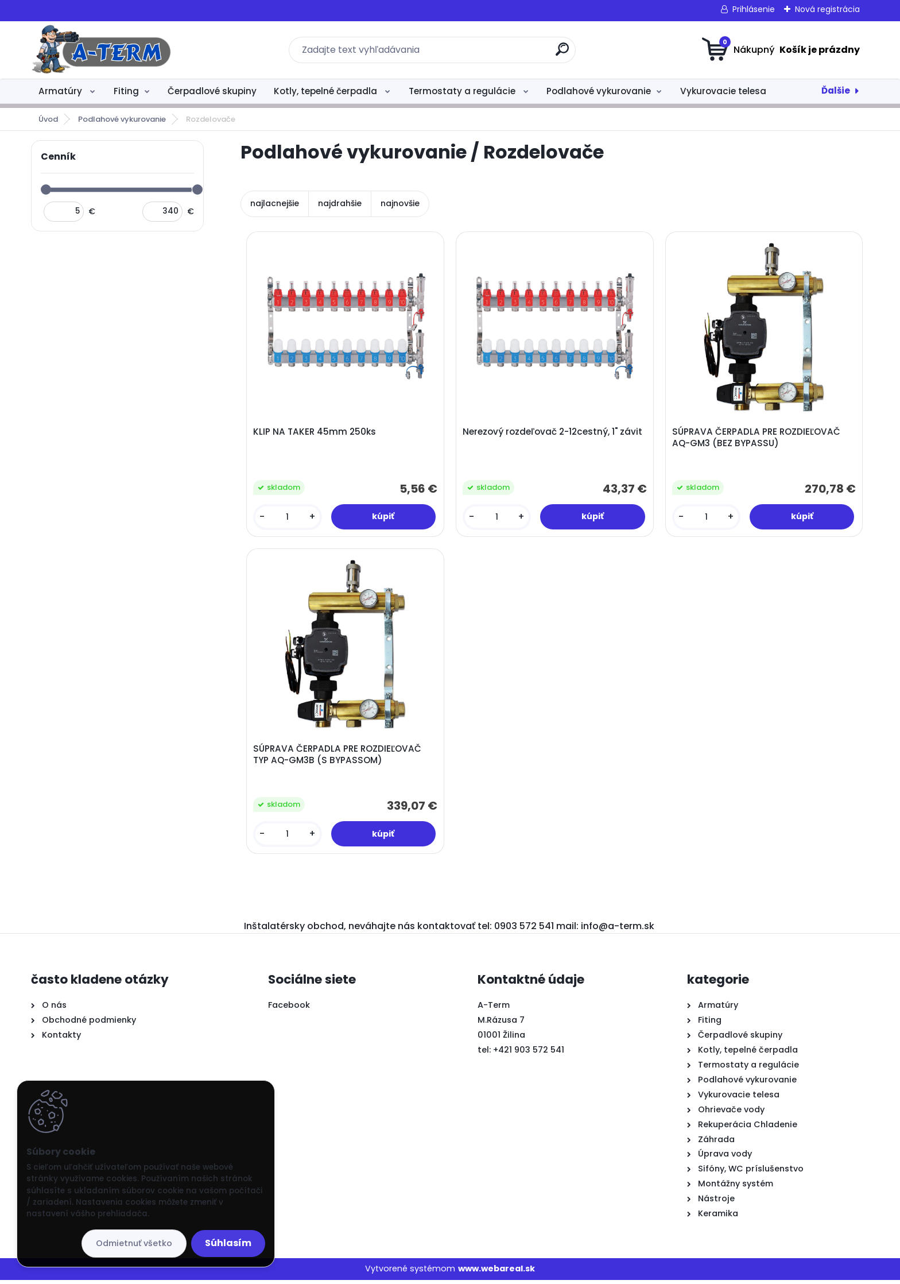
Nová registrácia (827, 9)
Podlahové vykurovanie (598, 91)
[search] (562, 53)
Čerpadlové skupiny (212, 91)
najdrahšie (340, 203)
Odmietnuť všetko (134, 1243)
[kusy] (288, 518)
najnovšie (400, 203)
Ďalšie (835, 90)
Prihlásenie (753, 9)
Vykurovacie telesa (723, 91)
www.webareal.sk (496, 1272)
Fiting (126, 91)
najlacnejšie (274, 203)
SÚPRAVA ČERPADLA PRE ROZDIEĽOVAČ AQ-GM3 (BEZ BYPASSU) (757, 438)
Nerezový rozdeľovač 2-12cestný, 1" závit (553, 432)
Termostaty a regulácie (463, 91)
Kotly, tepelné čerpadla (326, 91)
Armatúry (61, 91)
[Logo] (101, 50)
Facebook (289, 1009)
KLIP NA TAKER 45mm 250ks (315, 432)
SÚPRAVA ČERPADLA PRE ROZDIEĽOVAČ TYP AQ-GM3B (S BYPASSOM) (338, 757)
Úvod (48, 119)
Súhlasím (228, 1243)
